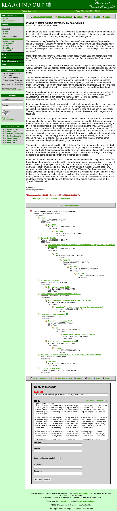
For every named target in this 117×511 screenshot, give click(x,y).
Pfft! (57, 253)
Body (37, 401)
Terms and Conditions (86, 501)
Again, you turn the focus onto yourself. (79, 334)
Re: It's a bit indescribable (59, 287)
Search (79, 17)
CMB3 (5, 34)
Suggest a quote (16, 89)
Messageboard (9, 21)
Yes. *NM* (52, 362)
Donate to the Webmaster (13, 134)
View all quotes (6, 89)
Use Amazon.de (9, 142)
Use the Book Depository (12, 136)
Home (5, 19)
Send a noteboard (35, 25)
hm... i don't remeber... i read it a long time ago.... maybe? (79, 307)
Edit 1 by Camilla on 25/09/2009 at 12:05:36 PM (51, 199)
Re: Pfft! (66, 260)
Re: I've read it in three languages (63, 341)
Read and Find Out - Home (40, 4)
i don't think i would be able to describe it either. (60, 294)
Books (5, 39)
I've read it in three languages (54, 314)
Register (5, 118)
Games (6, 46)
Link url (37, 449)
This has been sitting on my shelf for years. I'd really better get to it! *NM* (71, 355)
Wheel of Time (8, 42)
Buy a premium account (12, 129)
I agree (58, 348)
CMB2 (5, 31)
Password (5, 105)
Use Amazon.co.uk (10, 140)
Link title (37, 442)
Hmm (43, 218)
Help (89, 17)
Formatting (99, 400)
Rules (107, 17)
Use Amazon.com (10, 138)
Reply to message (71, 205)
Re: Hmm (52, 225)
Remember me (10, 111)
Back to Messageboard (42, 17)
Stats (97, 17)
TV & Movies (8, 44)
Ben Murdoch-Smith (83, 493)
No (57, 328)
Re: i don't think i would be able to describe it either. (69, 300)
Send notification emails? (44, 458)
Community (7, 50)
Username (6, 99)
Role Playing (8, 48)
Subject (38, 392)
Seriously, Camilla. (48, 238)
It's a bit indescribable (50, 280)
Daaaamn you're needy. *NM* (60, 321)
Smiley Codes (90, 400)
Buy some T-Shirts (10, 132)
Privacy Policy (64, 501)
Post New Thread (65, 17)
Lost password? (8, 120)
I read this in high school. (51, 368)
